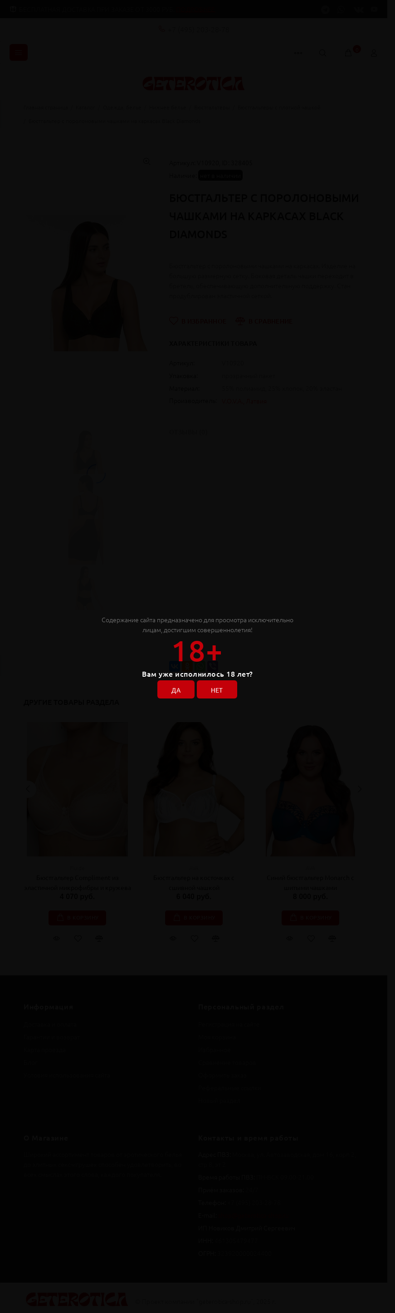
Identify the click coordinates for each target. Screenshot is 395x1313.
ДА (175, 690)
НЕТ (217, 690)
